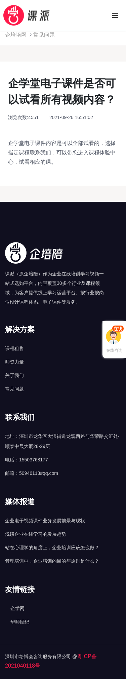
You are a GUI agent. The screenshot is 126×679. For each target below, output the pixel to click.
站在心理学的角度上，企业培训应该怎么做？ (52, 547)
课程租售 (14, 348)
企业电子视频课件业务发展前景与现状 (45, 520)
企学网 (17, 608)
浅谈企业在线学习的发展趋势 (35, 534)
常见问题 (44, 35)
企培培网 (16, 35)
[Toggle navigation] (115, 15)
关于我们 (14, 375)
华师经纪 (19, 622)
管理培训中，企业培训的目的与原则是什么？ (52, 561)
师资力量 (14, 362)
